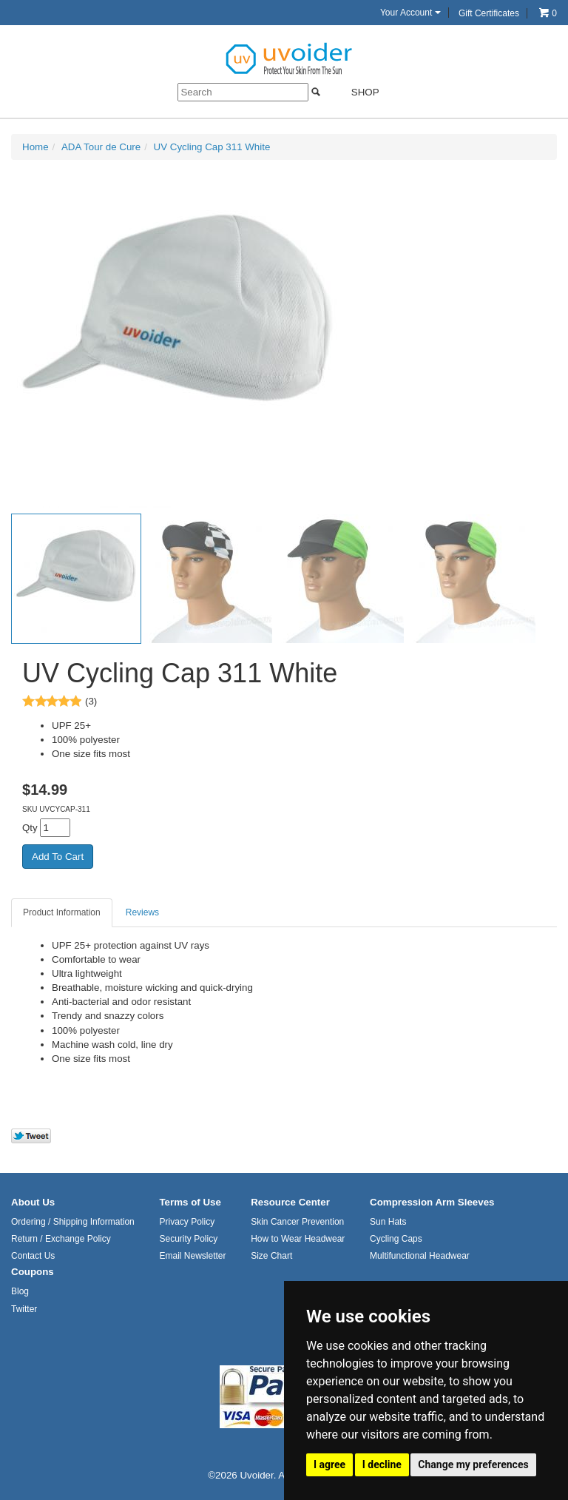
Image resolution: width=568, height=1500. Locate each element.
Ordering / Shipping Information (73, 1222)
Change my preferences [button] (473, 1464)
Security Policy (188, 1239)
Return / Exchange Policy (61, 1239)
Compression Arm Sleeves (432, 1202)
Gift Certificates (489, 13)
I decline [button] (382, 1464)
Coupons (32, 1271)
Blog (20, 1291)
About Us (33, 1202)
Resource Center (290, 1202)
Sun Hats (388, 1222)
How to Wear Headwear (298, 1239)
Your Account (410, 12)
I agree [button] (329, 1464)
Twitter (24, 1309)
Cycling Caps (396, 1239)
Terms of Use (189, 1202)
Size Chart (271, 1256)
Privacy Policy (186, 1222)
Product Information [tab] (62, 912)
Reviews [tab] (142, 912)
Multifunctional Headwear (420, 1256)
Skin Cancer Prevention (297, 1222)
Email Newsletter (192, 1256)
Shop (356, 92)
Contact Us (33, 1256)
